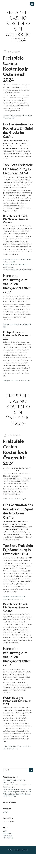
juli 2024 (5, 812)
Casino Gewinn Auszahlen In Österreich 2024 (17, 269)
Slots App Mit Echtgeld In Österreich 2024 (17, 792)
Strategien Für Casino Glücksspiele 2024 (16, 380)
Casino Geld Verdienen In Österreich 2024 (17, 789)
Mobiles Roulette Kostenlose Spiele (14, 499)
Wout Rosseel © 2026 (18, 850)
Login (5, 831)
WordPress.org (8, 838)
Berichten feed (8, 833)
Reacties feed (7, 835)
